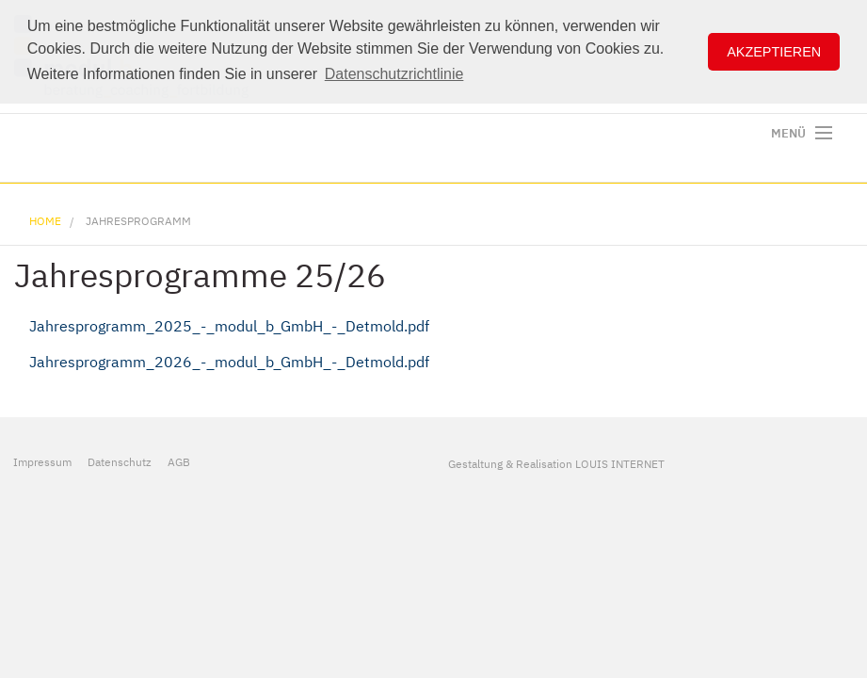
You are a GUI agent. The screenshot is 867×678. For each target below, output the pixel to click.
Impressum (42, 462)
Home (45, 221)
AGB (179, 462)
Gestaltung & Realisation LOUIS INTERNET (556, 463)
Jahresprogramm (138, 221)
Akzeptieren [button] (774, 51)
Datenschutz (120, 462)
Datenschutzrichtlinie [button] (394, 74)
